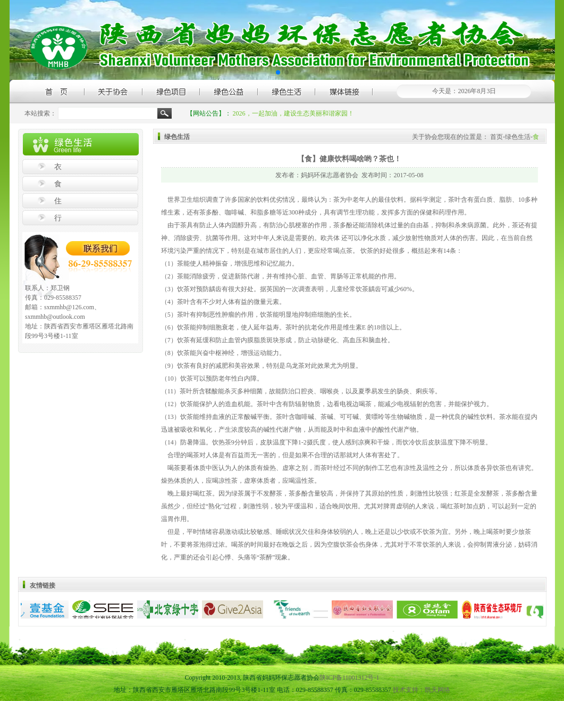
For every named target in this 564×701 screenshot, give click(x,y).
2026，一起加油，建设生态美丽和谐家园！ (293, 113)
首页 (496, 137)
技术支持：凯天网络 (421, 690)
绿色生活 (518, 137)
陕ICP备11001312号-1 (349, 677)
